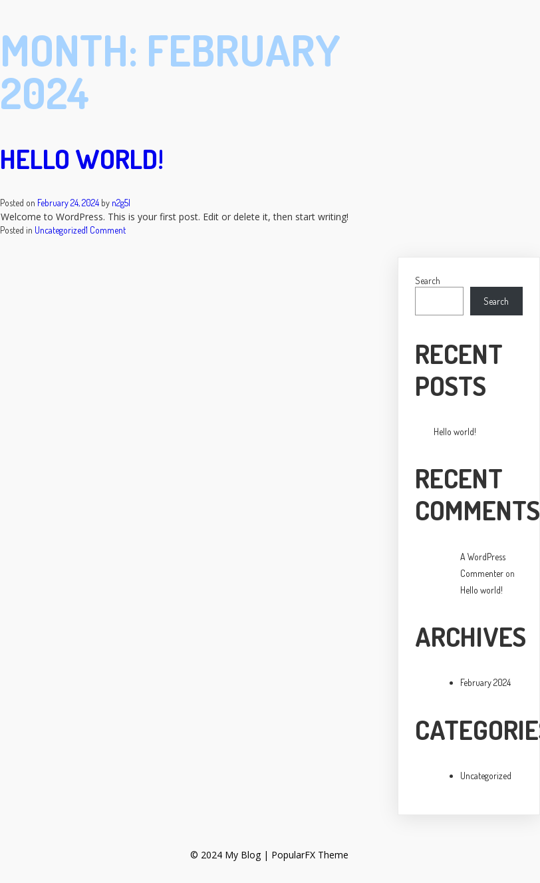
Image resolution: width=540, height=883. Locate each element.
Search (427, 280)
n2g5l (121, 202)
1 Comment (106, 230)
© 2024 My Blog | (230, 854)
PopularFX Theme (309, 854)
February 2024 (485, 682)
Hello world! (82, 158)
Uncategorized (60, 230)
